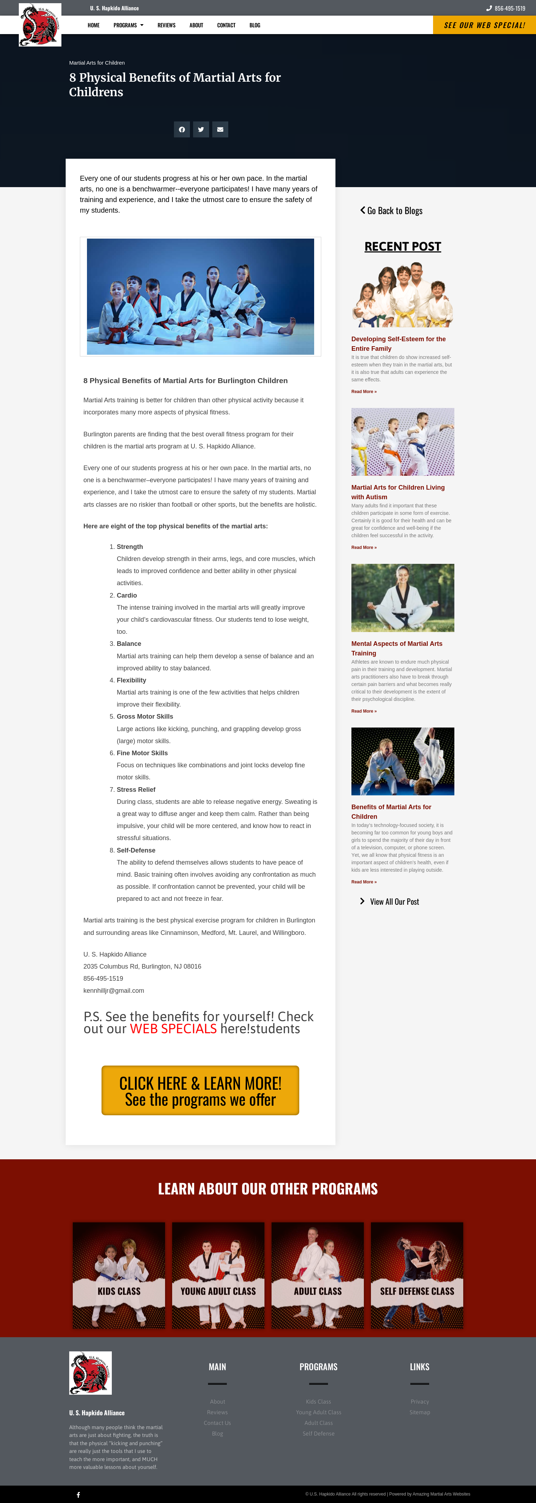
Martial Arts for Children (97, 63)
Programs (128, 25)
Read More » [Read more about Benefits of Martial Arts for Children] (364, 882)
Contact (226, 25)
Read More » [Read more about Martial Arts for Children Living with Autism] (364, 547)
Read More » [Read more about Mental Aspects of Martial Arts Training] (364, 711)
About (196, 25)
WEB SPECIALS (173, 1028)
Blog (255, 25)
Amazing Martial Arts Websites (442, 1494)
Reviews (166, 25)
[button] (182, 129)
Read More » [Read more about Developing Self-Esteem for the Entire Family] (364, 391)
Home (93, 25)
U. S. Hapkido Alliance (114, 8)
